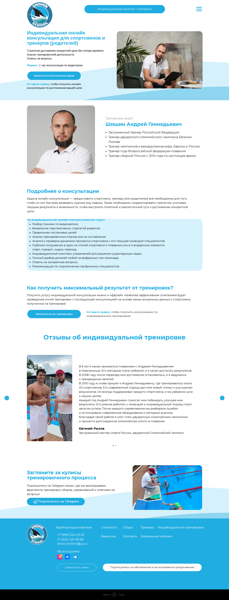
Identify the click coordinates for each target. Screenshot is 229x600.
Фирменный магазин (157, 536)
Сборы (128, 527)
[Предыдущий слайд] (7, 398)
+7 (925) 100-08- (68, 539)
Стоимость (109, 527)
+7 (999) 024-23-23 (70, 535)
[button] (54, 76)
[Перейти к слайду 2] (115, 445)
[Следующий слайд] (222, 398)
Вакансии (108, 536)
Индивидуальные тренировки (181, 527)
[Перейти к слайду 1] (113, 445)
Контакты (130, 536)
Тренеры (147, 527)
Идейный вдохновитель (74, 527)
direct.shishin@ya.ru (72, 544)
